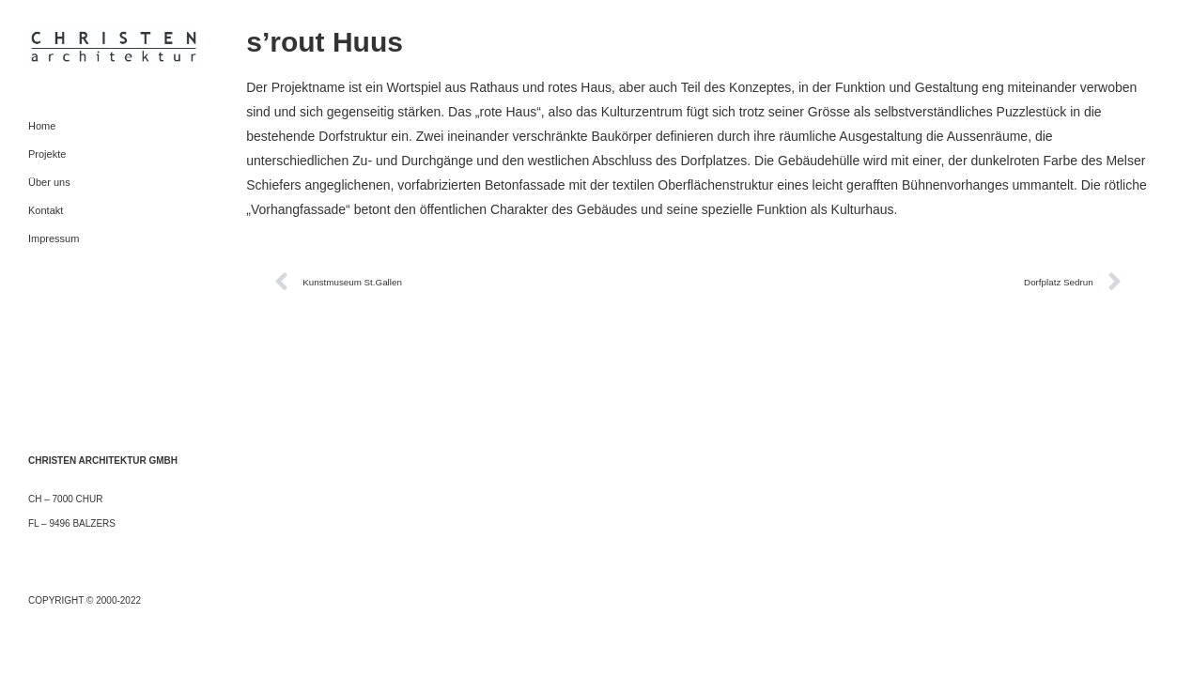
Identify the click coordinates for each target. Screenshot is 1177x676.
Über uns (49, 182)
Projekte (47, 154)
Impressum (53, 238)
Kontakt (45, 210)
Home (41, 125)
